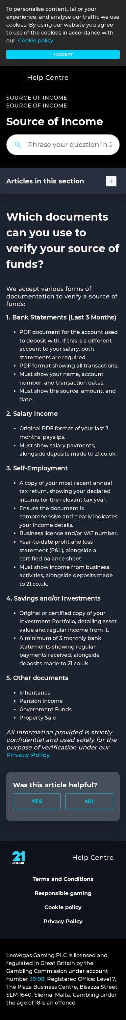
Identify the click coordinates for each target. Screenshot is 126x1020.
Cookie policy (35, 40)
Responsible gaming (63, 893)
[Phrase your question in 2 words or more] (63, 144)
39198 (37, 979)
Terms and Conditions (63, 879)
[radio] (37, 801)
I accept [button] (63, 54)
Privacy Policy (63, 921)
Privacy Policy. (28, 755)
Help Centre (48, 78)
